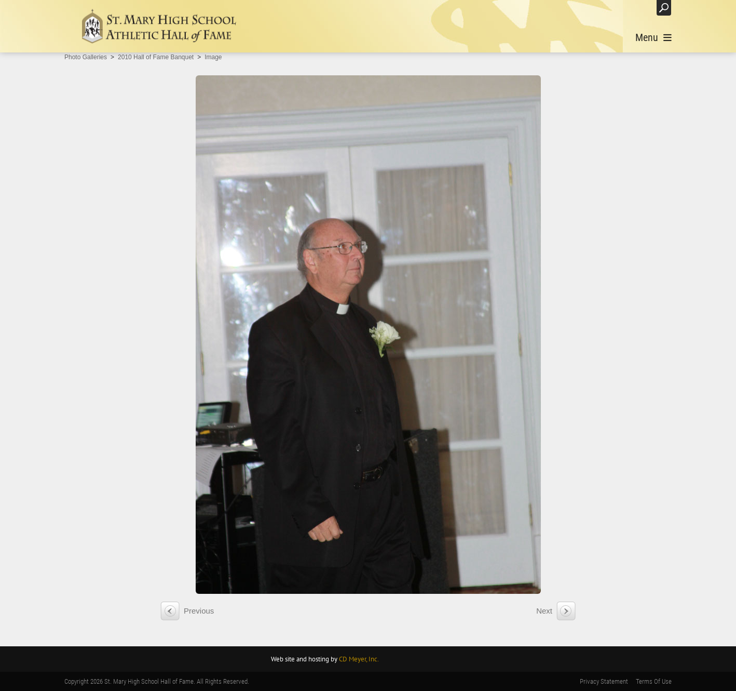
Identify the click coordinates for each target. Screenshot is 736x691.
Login (638, 7)
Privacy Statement (604, 681)
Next (544, 610)
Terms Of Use (654, 681)
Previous (199, 610)
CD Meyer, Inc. (359, 659)
